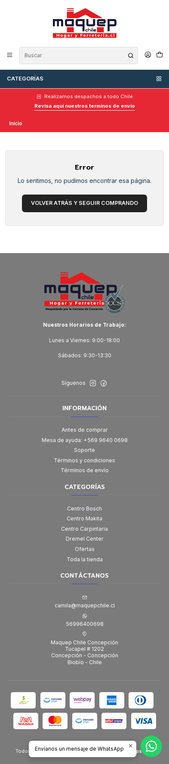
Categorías (85, 78)
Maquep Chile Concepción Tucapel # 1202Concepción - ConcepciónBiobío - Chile (84, 648)
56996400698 (85, 620)
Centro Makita (84, 518)
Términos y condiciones (84, 460)
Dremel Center (85, 538)
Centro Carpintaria (84, 529)
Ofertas (85, 549)
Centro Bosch (84, 508)
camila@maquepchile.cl (85, 602)
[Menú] (10, 55)
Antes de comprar (84, 430)
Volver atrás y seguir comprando (84, 203)
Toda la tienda (85, 559)
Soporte (84, 450)
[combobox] (78, 55)
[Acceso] (147, 55)
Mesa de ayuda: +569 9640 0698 (85, 440)
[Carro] (159, 55)
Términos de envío (85, 470)
